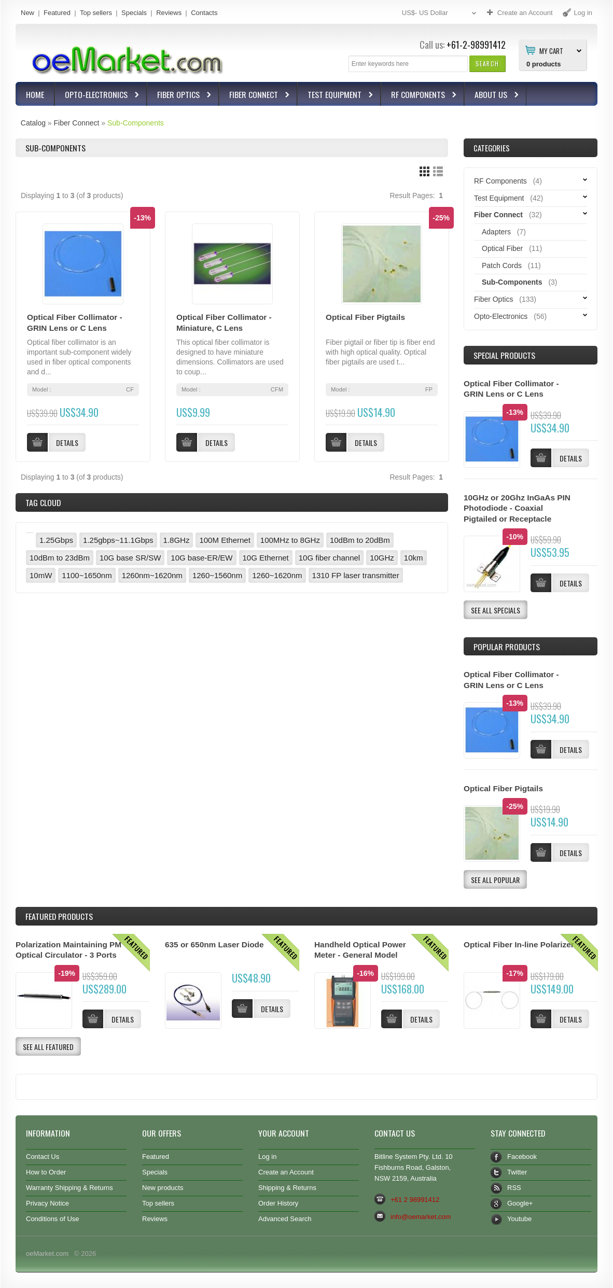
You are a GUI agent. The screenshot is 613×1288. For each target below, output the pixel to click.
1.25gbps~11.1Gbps (118, 540)
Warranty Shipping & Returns (69, 1188)
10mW (41, 575)
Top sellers (96, 13)
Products (59, 916)
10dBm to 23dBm (60, 557)
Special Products (504, 355)
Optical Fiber (502, 248)
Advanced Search (285, 1219)
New (27, 13)
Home (35, 94)
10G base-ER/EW (201, 557)
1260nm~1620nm (152, 575)
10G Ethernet (266, 557)
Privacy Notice (47, 1203)
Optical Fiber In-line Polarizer (519, 944)
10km (413, 557)
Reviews (169, 13)
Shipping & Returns (287, 1188)
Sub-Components (135, 123)
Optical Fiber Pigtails (365, 317)
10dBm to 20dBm (360, 540)
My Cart (551, 50)
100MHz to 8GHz (290, 540)
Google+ (520, 1203)
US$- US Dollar (440, 13)
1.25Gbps (56, 540)
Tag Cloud (43, 502)
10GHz (382, 557)
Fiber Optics (179, 95)
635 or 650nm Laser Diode (214, 944)
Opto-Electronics (97, 95)
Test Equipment (336, 95)
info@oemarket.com (421, 1217)
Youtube (519, 1219)
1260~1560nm (217, 575)
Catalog (33, 123)
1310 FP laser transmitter (355, 575)
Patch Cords (502, 265)
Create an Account (286, 1172)
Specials (134, 13)
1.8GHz (176, 540)
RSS (514, 1188)
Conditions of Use (52, 1219)
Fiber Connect (254, 95)
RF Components (419, 95)
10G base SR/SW (130, 557)
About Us (492, 95)
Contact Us (42, 1156)
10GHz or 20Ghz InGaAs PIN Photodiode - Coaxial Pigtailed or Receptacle (517, 508)
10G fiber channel (329, 557)
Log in (267, 1156)
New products (162, 1188)
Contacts (204, 13)
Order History (278, 1203)
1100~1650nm (87, 575)
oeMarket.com (47, 1253)
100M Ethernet (224, 540)
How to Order (46, 1172)
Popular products (506, 646)
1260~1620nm (277, 575)
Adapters (496, 232)
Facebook (522, 1156)
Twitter (517, 1172)
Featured (57, 13)
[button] (487, 63)
